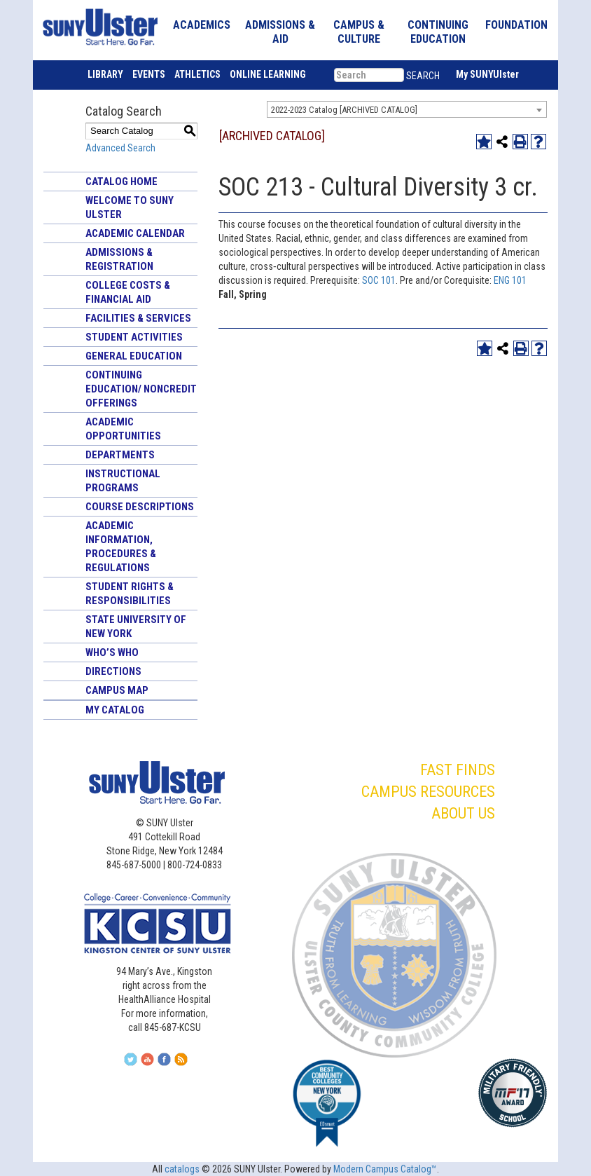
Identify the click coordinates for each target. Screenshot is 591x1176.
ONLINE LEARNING (268, 74)
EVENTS (148, 74)
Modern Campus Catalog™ (385, 1169)
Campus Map (116, 690)
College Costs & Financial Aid (127, 292)
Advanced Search (120, 147)
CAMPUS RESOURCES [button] (428, 791)
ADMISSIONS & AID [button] (280, 32)
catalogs (182, 1169)
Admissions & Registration (119, 259)
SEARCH (423, 75)
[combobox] (407, 109)
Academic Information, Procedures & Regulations (120, 546)
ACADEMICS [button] (201, 25)
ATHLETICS (197, 74)
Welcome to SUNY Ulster (129, 207)
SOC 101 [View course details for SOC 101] (379, 280)
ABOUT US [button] (463, 813)
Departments (120, 455)
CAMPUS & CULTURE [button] (358, 32)
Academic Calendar (135, 233)
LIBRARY (105, 74)
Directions (113, 671)
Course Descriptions (139, 506)
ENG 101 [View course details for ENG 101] (510, 280)
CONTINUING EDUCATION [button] (438, 32)
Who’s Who (112, 652)
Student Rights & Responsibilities (129, 593)
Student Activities (134, 337)
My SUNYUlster (487, 74)
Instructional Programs (122, 480)
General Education (133, 356)
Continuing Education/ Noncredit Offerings (141, 389)
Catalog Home (121, 181)
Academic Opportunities (123, 429)
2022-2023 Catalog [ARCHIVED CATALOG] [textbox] (344, 109)
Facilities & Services (138, 318)
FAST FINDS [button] (457, 770)
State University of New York (135, 626)
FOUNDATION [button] (516, 25)
